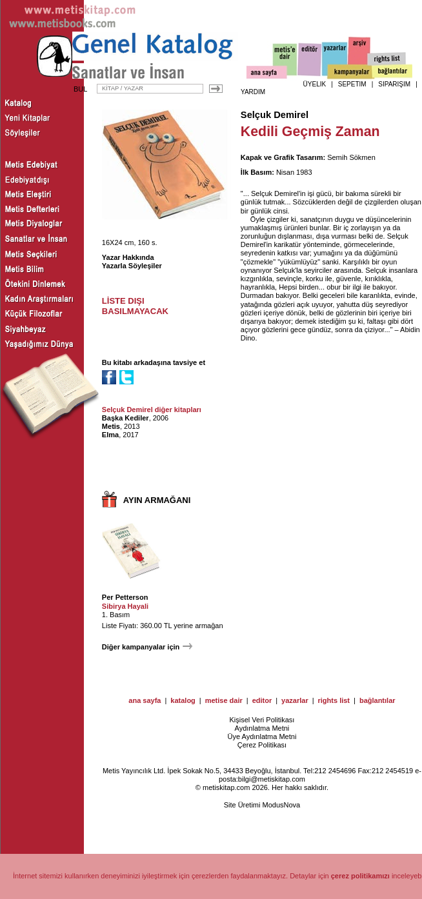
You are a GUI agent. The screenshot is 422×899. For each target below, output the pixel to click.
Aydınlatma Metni (262, 728)
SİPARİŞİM (394, 84)
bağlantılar (377, 700)
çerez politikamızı (360, 876)
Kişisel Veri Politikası (261, 720)
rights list (334, 700)
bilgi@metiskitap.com (271, 779)
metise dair (224, 700)
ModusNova (282, 805)
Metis (111, 426)
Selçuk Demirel (274, 115)
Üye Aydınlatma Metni (262, 736)
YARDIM (253, 91)
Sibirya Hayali (125, 606)
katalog (183, 700)
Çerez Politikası (261, 745)
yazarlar (294, 700)
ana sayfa (144, 700)
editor (262, 700)
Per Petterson (125, 597)
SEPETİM (352, 84)
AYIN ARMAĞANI (157, 500)
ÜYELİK (315, 84)
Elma (110, 435)
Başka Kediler (125, 418)
